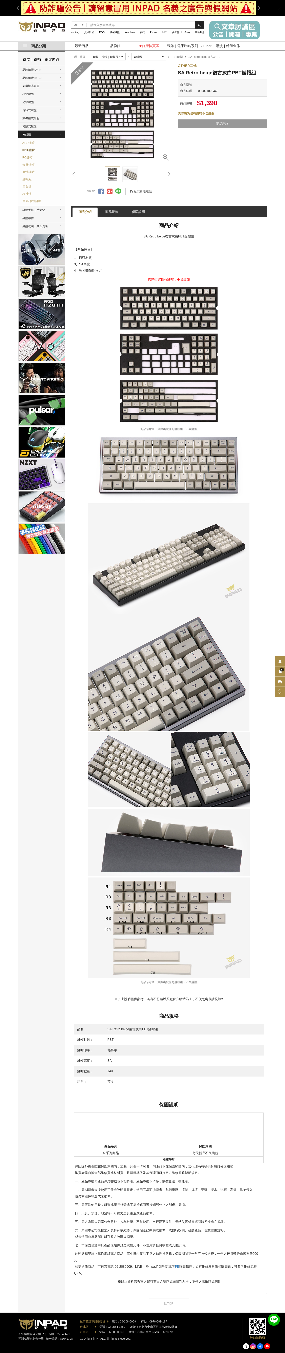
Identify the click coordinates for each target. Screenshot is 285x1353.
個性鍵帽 (28, 172)
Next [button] (258, 8)
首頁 (82, 56)
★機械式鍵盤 (30, 86)
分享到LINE (118, 191)
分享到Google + (109, 191)
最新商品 (81, 46)
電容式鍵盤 (29, 110)
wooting (75, 32)
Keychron (130, 32)
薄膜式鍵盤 (29, 126)
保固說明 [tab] (138, 212)
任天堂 (175, 32)
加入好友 (274, 1320)
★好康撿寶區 (149, 46)
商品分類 (34, 46)
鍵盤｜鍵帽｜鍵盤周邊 (41, 59)
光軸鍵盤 (28, 102)
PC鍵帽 (27, 157)
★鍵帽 (26, 134)
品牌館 (115, 46)
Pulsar (153, 32)
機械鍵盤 (115, 32)
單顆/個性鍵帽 (31, 201)
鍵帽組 (27, 179)
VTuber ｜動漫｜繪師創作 (220, 46)
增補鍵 (27, 193)
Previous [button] (19, 8)
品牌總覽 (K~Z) (32, 77)
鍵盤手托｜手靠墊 (33, 210)
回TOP (169, 1303)
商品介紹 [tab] (85, 212)
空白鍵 (27, 186)
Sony (187, 32)
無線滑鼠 (89, 32)
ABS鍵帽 (28, 142)
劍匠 (164, 32)
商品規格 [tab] (111, 212)
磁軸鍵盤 (200, 32)
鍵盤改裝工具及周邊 (35, 226)
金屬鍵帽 (28, 164)
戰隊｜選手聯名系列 (182, 46)
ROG (102, 32)
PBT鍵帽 (28, 150)
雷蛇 (142, 32)
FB (177, 1266)
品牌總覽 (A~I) (31, 69)
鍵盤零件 (28, 218)
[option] (138, 8)
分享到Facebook (101, 191)
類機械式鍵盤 (30, 118)
